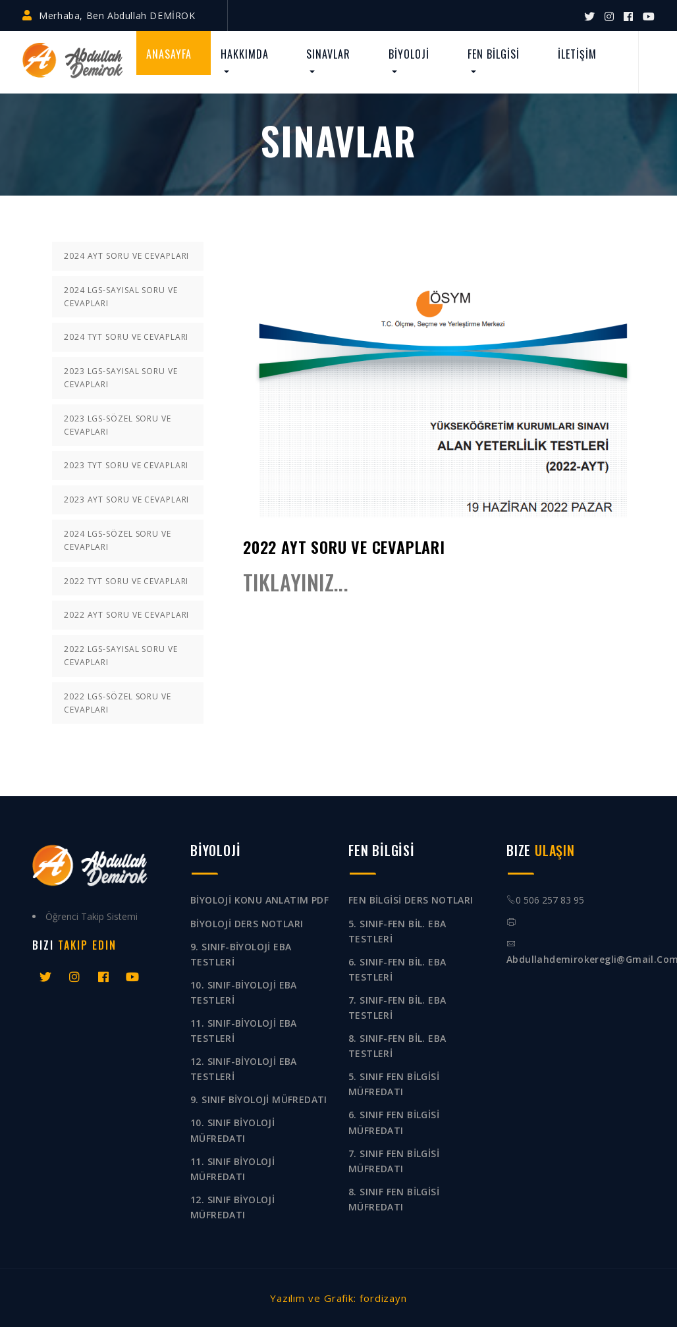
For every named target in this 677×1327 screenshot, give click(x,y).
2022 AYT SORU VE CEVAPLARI (126, 614)
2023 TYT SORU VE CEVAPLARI (126, 465)
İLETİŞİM (577, 54)
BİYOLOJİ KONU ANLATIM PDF (259, 900)
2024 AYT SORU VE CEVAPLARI (126, 255)
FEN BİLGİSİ (494, 54)
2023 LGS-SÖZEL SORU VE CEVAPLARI (117, 425)
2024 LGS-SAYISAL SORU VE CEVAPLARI (121, 296)
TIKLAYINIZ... (295, 581)
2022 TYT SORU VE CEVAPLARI (126, 581)
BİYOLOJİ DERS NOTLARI (246, 923)
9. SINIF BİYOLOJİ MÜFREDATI (258, 1099)
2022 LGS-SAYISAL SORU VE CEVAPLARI (121, 655)
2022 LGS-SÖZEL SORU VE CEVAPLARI (117, 703)
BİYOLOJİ (409, 54)
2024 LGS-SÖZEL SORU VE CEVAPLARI (117, 540)
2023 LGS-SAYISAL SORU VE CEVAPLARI (121, 378)
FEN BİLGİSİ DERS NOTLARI (411, 900)
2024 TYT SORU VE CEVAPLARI (126, 336)
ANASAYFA (169, 54)
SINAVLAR (328, 54)
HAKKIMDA (245, 54)
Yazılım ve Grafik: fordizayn (338, 1298)
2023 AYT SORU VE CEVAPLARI (126, 499)
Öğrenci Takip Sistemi (91, 916)
